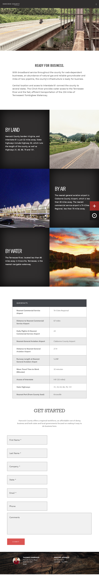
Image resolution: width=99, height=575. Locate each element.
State (12, 480)
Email (12, 494)
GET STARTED (49, 410)
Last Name (15, 454)
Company (14, 467)
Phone (12, 507)
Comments (14, 518)
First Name (15, 441)
